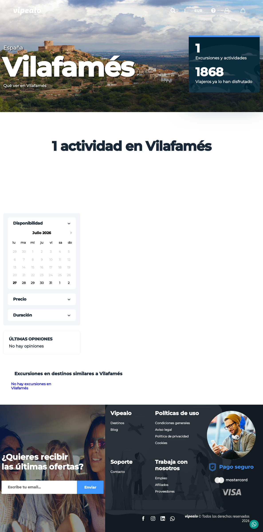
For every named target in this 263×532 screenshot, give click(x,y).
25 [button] (60, 275)
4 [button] (60, 252)
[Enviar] (39, 487)
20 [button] (15, 275)
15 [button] (32, 267)
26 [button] (69, 275)
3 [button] (51, 252)
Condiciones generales (172, 423)
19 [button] (68, 267)
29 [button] (15, 252)
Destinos (117, 423)
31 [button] (50, 283)
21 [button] (23, 275)
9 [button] (42, 260)
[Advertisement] (96, 184)
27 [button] (15, 283)
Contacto (117, 472)
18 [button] (59, 267)
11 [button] (60, 260)
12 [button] (68, 260)
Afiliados (161, 485)
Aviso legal (163, 430)
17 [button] (50, 267)
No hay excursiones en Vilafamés (31, 386)
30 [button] (24, 252)
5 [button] (69, 252)
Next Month (72, 232)
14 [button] (23, 267)
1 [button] (32, 252)
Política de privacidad (171, 436)
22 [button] (33, 275)
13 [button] (14, 267)
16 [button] (41, 267)
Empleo (161, 478)
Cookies (161, 443)
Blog (114, 430)
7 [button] (24, 260)
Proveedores (165, 491)
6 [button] (15, 260)
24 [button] (51, 275)
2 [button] (42, 252)
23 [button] (41, 275)
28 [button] (24, 283)
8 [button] (33, 260)
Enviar (90, 487)
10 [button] (50, 260)
